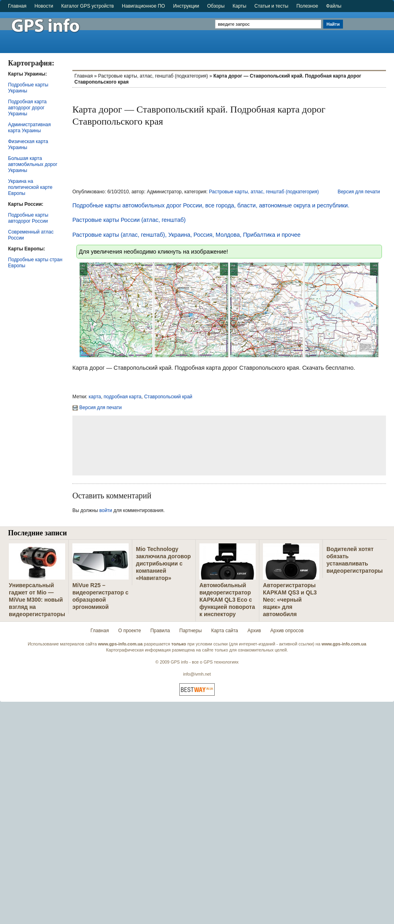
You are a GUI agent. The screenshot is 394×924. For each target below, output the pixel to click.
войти (105, 510)
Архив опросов (287, 630)
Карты (239, 6)
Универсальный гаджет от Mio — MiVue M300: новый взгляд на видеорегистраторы (37, 599)
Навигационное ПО (143, 6)
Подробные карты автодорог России (28, 218)
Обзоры (215, 6)
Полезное (307, 6)
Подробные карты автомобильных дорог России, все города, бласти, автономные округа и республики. (210, 205)
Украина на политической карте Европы (30, 187)
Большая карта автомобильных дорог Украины (32, 164)
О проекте (129, 630)
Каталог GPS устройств (87, 6)
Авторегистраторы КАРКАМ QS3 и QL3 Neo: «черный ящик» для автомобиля (290, 599)
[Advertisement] (369, 29)
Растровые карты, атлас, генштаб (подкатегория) (153, 76)
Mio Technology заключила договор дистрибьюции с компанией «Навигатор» (163, 563)
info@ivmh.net (197, 674)
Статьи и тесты (271, 6)
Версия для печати (359, 192)
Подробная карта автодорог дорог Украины (27, 108)
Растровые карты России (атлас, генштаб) (129, 220)
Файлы (333, 6)
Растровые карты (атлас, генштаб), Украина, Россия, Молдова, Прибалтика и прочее (186, 235)
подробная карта (123, 397)
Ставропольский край (168, 397)
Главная (17, 6)
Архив (254, 630)
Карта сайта (224, 630)
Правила (160, 630)
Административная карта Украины (29, 127)
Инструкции (186, 6)
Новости (44, 6)
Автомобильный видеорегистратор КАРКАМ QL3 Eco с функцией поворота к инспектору (227, 599)
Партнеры (190, 630)
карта (95, 397)
